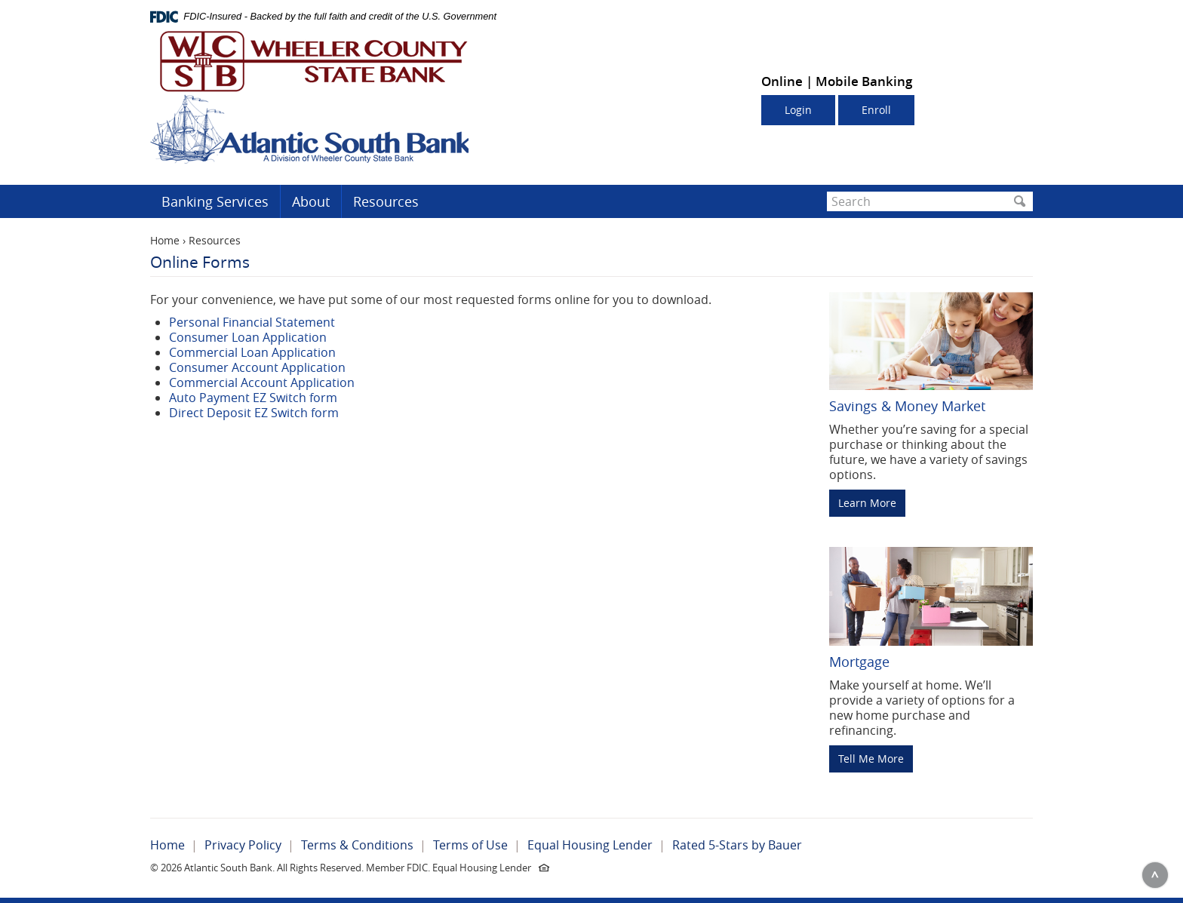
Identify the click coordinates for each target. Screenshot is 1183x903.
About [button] (311, 201)
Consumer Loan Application (248, 337)
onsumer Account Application (261, 367)
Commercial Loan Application (252, 352)
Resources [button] (386, 201)
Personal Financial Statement (252, 322)
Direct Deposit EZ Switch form (254, 412)
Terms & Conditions (357, 845)
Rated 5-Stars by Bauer (737, 845)
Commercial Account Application (262, 382)
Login (798, 110)
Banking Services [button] (215, 201)
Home (165, 240)
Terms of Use (470, 845)
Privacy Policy (242, 845)
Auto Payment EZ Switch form (253, 397)
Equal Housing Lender (590, 845)
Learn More (867, 503)
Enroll (876, 110)
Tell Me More (871, 758)
